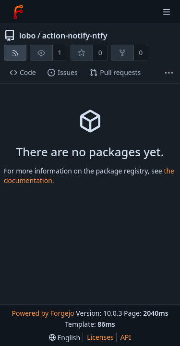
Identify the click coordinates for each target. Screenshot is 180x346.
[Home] (18, 12)
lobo (27, 35)
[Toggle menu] (166, 12)
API (125, 337)
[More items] (169, 72)
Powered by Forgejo (43, 313)
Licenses (100, 337)
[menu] (64, 337)
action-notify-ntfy (75, 35)
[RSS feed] (15, 53)
